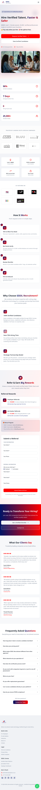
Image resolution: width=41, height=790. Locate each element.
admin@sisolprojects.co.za (9, 772)
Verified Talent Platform (6, 761)
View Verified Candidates (20, 41)
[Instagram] (8, 778)
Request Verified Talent (20, 36)
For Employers (4, 733)
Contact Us (20, 528)
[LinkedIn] (2, 778)
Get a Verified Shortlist (20, 522)
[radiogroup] (20, 469)
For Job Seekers (4, 736)
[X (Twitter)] (11, 778)
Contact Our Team (20, 702)
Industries (3, 738)
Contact (3, 743)
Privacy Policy (4, 752)
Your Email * (6, 450)
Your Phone (6, 456)
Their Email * (7, 477)
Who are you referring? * (9, 467)
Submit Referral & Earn (20, 490)
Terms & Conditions (5, 750)
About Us (3, 740)
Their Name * (7, 471)
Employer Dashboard (6, 766)
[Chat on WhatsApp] (37, 786)
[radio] (4, 469)
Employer (7, 469)
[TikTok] (14, 778)
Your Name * (7, 445)
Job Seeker (15, 469)
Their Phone (6, 483)
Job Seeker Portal (5, 763)
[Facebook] (5, 778)
